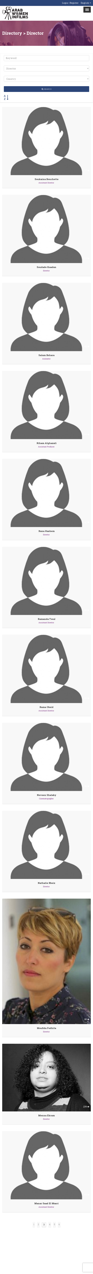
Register (74, 3)
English (85, 2)
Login (65, 3)
